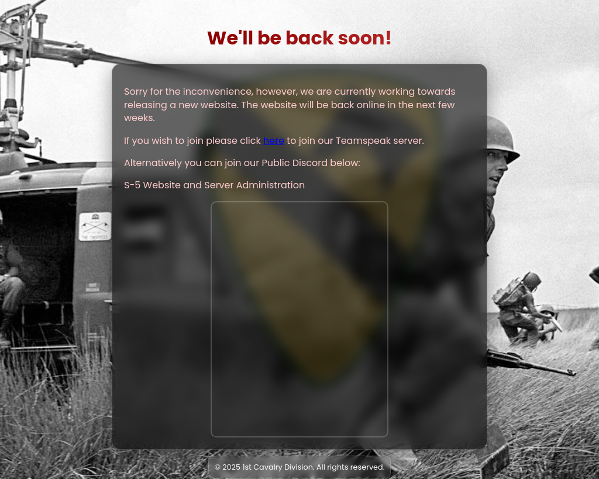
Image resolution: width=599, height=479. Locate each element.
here (273, 140)
